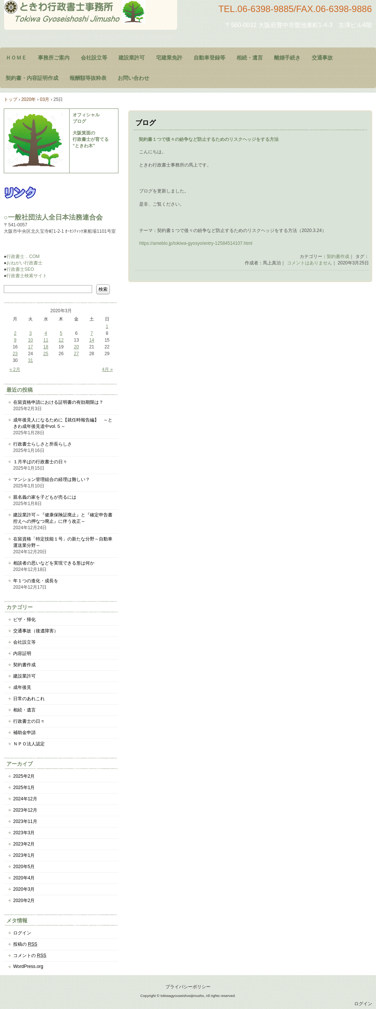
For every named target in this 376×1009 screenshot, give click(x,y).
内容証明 (22, 653)
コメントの (29, 955)
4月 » (107, 369)
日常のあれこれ (29, 698)
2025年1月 (24, 787)
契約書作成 (338, 256)
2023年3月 (24, 832)
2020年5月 (24, 866)
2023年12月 (25, 810)
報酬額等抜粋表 (88, 78)
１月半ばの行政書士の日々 (40, 461)
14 (91, 340)
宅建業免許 (169, 58)
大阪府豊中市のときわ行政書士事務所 (90, 15)
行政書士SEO (20, 269)
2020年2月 (24, 900)
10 (30, 340)
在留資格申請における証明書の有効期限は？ (58, 402)
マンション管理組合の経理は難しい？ (51, 479)
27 (76, 353)
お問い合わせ (133, 78)
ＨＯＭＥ (16, 58)
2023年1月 (24, 855)
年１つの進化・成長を (35, 580)
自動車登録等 (209, 58)
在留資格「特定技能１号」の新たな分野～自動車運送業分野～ (62, 542)
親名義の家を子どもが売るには (44, 497)
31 (30, 360)
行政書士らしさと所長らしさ (42, 444)
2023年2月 (24, 844)
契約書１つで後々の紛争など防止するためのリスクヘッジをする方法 (209, 139)
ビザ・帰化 (24, 619)
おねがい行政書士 (24, 263)
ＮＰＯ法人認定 (29, 743)
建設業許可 (131, 58)
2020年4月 (24, 878)
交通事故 (322, 58)
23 (15, 353)
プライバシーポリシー (188, 986)
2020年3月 (24, 889)
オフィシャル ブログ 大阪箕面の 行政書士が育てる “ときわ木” (91, 130)
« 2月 (14, 369)
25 (45, 353)
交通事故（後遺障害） (35, 630)
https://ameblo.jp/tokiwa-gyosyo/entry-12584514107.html (195, 243)
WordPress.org (28, 966)
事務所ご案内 (54, 58)
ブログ (145, 123)
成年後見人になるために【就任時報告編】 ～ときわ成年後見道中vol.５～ (62, 423)
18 (45, 347)
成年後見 (22, 687)
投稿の (25, 944)
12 (61, 340)
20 (76, 347)
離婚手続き (287, 58)
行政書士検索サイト (26, 275)
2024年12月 (25, 798)
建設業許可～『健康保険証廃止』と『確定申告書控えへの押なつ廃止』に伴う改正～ (62, 518)
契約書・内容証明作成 (32, 78)
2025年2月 (24, 776)
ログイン (22, 933)
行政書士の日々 (29, 721)
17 (30, 347)
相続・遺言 (250, 58)
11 (45, 340)
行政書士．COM (22, 256)
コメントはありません (309, 263)
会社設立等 (94, 58)
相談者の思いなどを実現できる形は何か (53, 563)
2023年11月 (25, 821)
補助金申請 (24, 732)
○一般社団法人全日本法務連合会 (53, 217)
